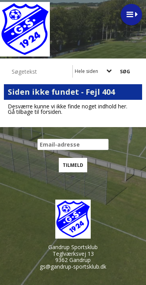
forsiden (50, 111)
